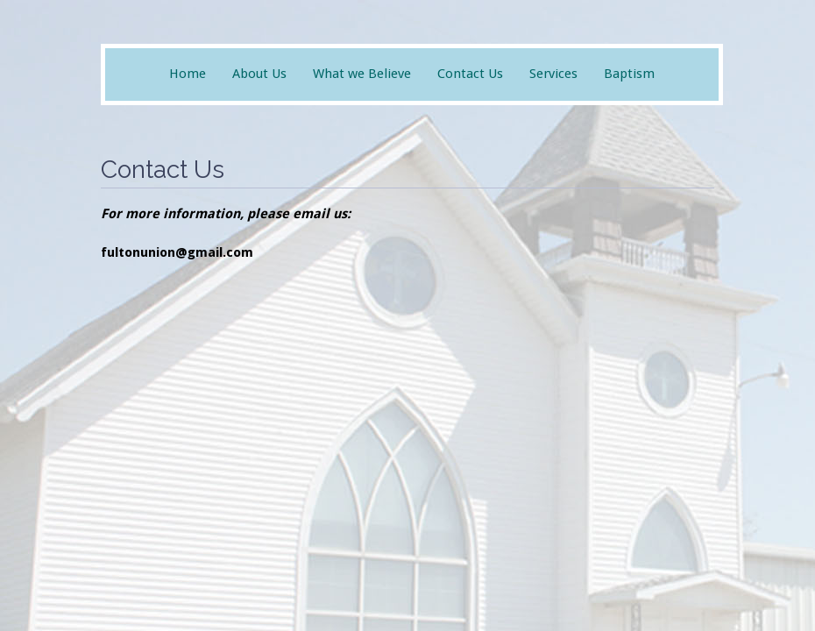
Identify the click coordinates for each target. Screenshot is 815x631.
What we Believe (362, 74)
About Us (259, 74)
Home (187, 74)
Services (553, 74)
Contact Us (470, 74)
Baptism (629, 74)
